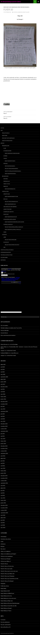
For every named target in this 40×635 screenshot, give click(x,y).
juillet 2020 (3, 379)
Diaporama (3, 259)
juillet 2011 (3, 488)
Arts (2, 130)
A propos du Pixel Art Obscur (7, 249)
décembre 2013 (4, 423)
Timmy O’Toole (6, 183)
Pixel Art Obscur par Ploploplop (12, 244)
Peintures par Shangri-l (23, 7)
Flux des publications (5, 622)
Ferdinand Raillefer (5, 353)
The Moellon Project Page (6, 254)
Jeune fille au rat (14, 353)
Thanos (5, 158)
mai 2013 (3, 436)
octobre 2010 (4, 510)
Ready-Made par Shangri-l (10, 173)
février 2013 (3, 441)
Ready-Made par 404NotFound (11, 196)
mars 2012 (3, 468)
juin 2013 (3, 433)
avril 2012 (3, 465)
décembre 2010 (4, 505)
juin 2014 (3, 413)
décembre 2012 (4, 446)
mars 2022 (3, 374)
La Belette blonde (7, 209)
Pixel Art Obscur (5, 133)
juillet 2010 (3, 517)
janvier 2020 (3, 381)
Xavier (4, 232)
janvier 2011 (3, 502)
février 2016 (3, 396)
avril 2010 (3, 525)
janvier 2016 (3, 399)
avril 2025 (3, 367)
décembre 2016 (4, 386)
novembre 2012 (4, 448)
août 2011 (3, 485)
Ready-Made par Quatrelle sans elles (13, 229)
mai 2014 (3, 416)
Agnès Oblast (4, 346)
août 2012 (3, 455)
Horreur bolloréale (5, 330)
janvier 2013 (3, 443)
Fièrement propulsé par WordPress (7, 633)
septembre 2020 (4, 376)
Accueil (2, 127)
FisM (4, 247)
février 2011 (3, 500)
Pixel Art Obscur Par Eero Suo (11, 201)
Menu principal (38, 1)
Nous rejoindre (4, 257)
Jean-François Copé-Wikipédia (10, 206)
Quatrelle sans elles (8, 224)
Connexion (3, 619)
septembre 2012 (4, 453)
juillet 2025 (3, 364)
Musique (2, 546)
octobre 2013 (4, 428)
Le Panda (5, 155)
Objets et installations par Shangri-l (13, 171)
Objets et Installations (7, 140)
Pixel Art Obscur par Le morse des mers (9, 571)
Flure (4, 148)
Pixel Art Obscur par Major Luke (7, 573)
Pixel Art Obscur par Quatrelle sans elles (14, 226)
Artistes (2, 143)
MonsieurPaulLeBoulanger (9, 219)
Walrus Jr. (5, 186)
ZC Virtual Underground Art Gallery (11, 1)
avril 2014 (3, 418)
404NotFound (6, 193)
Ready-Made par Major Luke (11, 216)
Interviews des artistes (6, 252)
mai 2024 (3, 369)
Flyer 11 (20, 117)
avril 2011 (3, 495)
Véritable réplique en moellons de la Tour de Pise (11, 328)
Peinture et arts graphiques (11, 7)
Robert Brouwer (4, 344)
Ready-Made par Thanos (10, 160)
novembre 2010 (4, 507)
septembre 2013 (4, 431)
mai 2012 (3, 463)
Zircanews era (5, 176)
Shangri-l (5, 163)
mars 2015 (3, 409)
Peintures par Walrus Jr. (10, 188)
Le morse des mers (7, 150)
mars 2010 (3, 527)
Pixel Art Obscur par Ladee (10, 239)
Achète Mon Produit (11, 350)
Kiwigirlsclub (6, 181)
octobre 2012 (4, 451)
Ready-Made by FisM (5, 590)
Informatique (3, 536)
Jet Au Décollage (14, 344)
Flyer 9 (20, 112)
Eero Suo (5, 199)
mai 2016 (3, 389)
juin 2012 (3, 460)
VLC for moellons (4, 325)
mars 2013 (3, 438)
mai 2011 (3, 493)
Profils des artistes (5, 586)
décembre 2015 (4, 401)
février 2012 (3, 470)
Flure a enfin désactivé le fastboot (8, 335)
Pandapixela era (5, 145)
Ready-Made (4, 135)
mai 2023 (3, 371)
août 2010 (3, 515)
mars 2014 (3, 421)
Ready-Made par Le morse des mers (12, 153)
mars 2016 (3, 394)
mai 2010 (3, 522)
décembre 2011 (4, 475)
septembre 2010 (4, 512)
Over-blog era (5, 191)
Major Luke (6, 214)
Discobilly (5, 178)
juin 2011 (3, 490)
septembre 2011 (4, 483)
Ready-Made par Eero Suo (10, 204)
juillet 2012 (3, 458)
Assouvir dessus (4, 332)
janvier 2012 (3, 473)
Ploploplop (6, 242)
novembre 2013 (4, 426)
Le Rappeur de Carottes (8, 211)
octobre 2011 (4, 480)
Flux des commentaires (6, 624)
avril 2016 (3, 391)
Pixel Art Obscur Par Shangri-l (11, 168)
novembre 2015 (4, 404)
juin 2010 (3, 520)
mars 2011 (3, 497)
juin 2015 (3, 406)
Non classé (3, 548)
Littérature (3, 544)
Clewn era (4, 234)
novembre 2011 (4, 478)
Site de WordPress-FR (5, 627)
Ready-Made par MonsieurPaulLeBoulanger (14, 221)
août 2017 (3, 384)
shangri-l (2, 350)
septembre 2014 (4, 411)
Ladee (4, 237)
